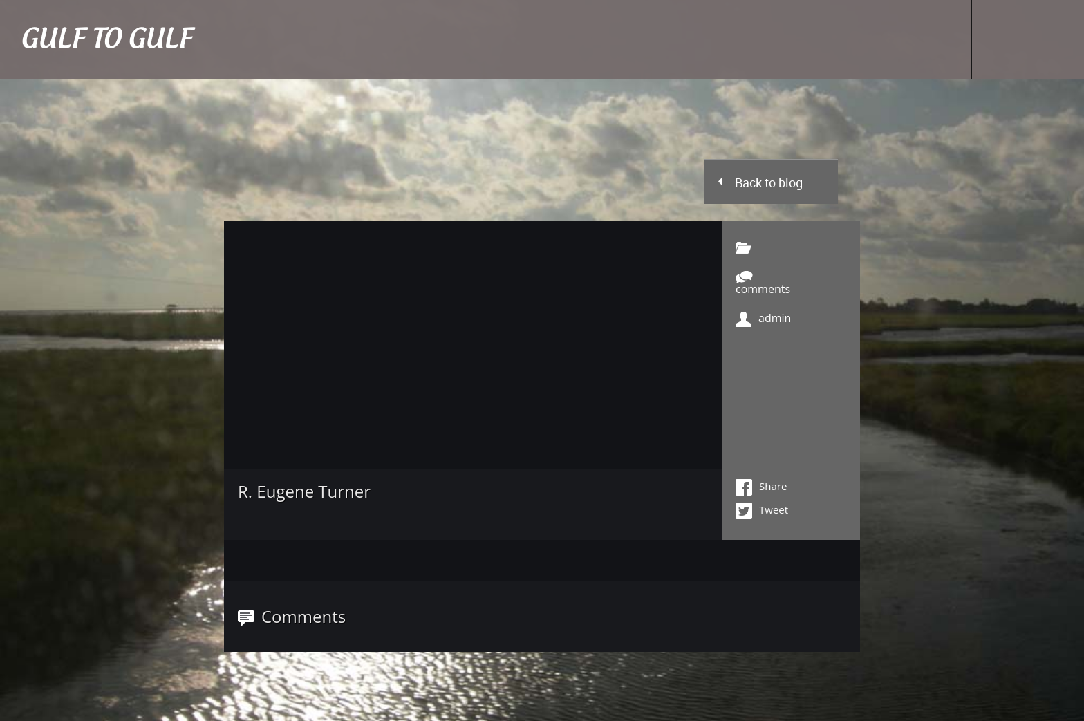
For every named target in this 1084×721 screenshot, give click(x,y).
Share (761, 487)
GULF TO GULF (106, 40)
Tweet (762, 511)
